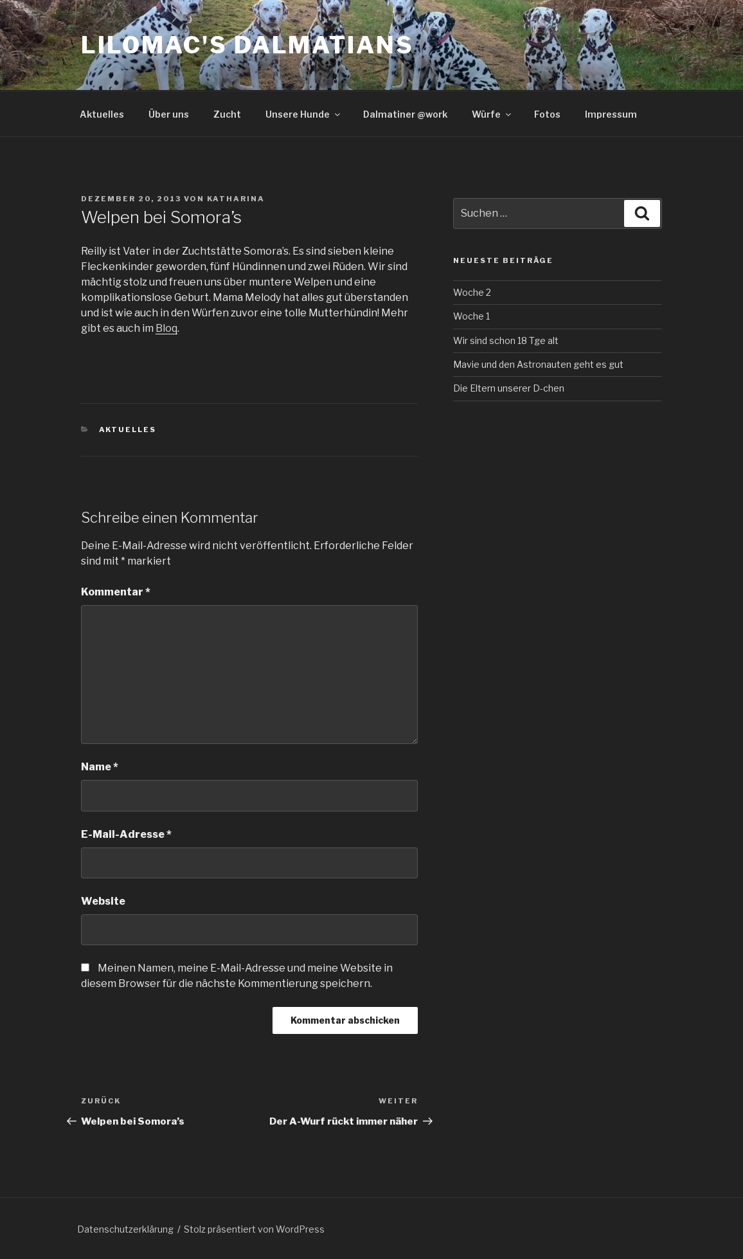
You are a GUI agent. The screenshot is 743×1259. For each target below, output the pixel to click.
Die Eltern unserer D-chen (508, 388)
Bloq (166, 328)
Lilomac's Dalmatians (247, 45)
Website (103, 901)
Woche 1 (471, 316)
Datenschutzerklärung (125, 1229)
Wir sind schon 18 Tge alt (506, 340)
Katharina (236, 198)
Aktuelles (102, 114)
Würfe (492, 114)
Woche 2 (472, 292)
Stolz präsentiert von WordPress (254, 1229)
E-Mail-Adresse (126, 834)
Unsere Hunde (303, 114)
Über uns (168, 114)
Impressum (611, 114)
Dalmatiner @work (405, 114)
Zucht (227, 114)
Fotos (547, 114)
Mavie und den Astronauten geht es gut (538, 364)
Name (99, 767)
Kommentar (115, 592)
